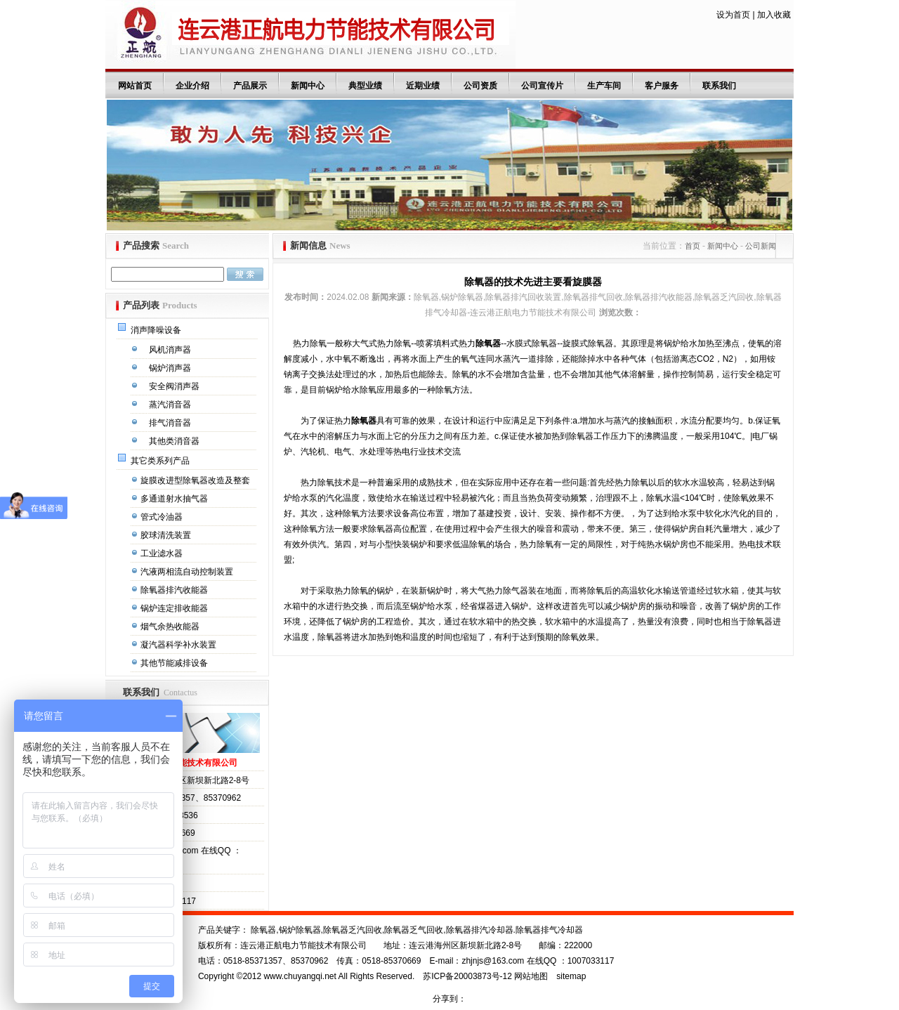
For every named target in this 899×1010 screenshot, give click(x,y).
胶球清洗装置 (166, 535)
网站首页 (135, 86)
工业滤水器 (162, 553)
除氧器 (488, 343)
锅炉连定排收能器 (175, 608)
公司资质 (480, 86)
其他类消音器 (175, 441)
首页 (692, 246)
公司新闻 (760, 246)
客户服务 (661, 86)
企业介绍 (192, 86)
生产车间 (604, 86)
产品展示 (250, 86)
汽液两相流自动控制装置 (187, 572)
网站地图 (531, 976)
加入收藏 (774, 15)
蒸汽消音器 (171, 404)
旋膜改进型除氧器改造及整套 (196, 480)
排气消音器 (171, 423)
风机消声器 (171, 350)
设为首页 (733, 15)
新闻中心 (307, 86)
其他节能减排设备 (175, 663)
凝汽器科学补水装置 (179, 645)
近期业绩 (423, 86)
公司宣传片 (542, 86)
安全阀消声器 (175, 386)
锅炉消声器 (171, 368)
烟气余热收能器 (171, 626)
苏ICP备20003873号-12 (467, 976)
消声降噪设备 (157, 330)
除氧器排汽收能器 (175, 590)
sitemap (571, 976)
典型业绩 (365, 86)
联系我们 (719, 86)
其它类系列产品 (161, 461)
